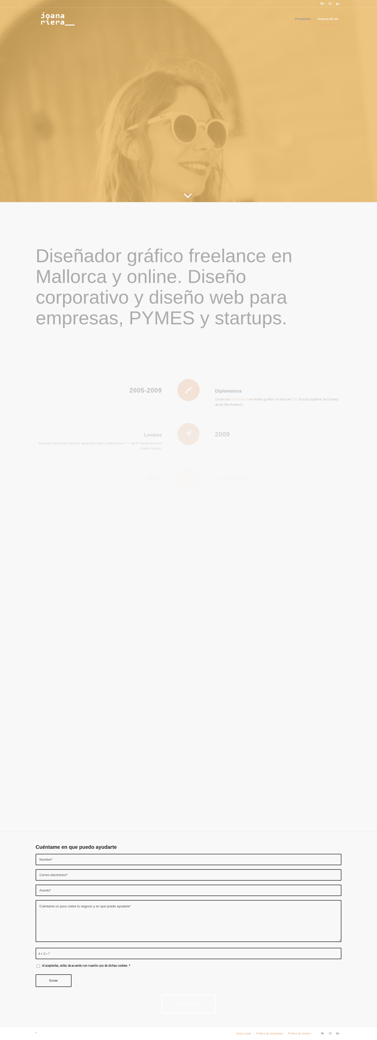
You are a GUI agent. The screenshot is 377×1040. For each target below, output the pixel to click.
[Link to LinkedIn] (337, 4)
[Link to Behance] (322, 4)
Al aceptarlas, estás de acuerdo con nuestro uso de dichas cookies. (86, 966)
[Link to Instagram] (330, 4)
